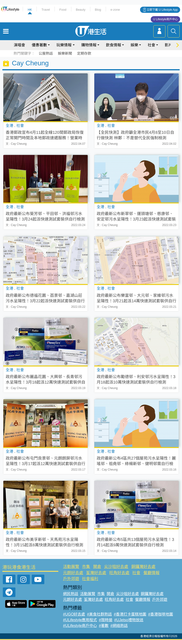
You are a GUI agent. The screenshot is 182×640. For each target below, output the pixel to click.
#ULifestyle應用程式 (80, 620)
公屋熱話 (46, 53)
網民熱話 (70, 594)
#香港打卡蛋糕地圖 (130, 614)
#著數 (104, 626)
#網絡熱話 (119, 626)
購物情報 (88, 45)
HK (30, 9)
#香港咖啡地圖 (160, 614)
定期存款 (84, 53)
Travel (45, 9)
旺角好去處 (119, 573)
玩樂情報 (64, 45)
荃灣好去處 (96, 573)
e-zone (115, 9)
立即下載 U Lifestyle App (162, 9)
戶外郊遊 (71, 579)
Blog (98, 9)
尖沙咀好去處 (116, 566)
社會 (151, 45)
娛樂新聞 (65, 53)
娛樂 (134, 45)
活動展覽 (71, 566)
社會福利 (90, 579)
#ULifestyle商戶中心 (80, 626)
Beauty (80, 9)
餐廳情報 (151, 573)
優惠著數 (39, 45)
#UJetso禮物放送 (128, 620)
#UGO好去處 (74, 614)
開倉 (97, 566)
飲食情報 (113, 45)
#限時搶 (105, 620)
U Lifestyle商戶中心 (165, 19)
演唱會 (19, 45)
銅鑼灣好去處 (143, 566)
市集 (86, 566)
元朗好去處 (73, 573)
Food (62, 9)
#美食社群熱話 (99, 614)
